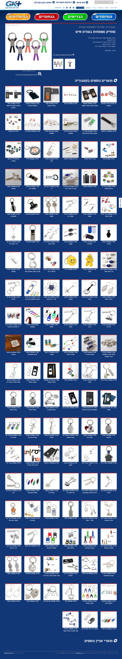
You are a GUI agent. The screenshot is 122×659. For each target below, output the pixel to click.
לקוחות (88, 8)
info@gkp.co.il (79, 653)
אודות (106, 8)
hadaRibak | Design (9, 653)
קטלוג (94, 8)
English (58, 8)
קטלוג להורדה (120, 202)
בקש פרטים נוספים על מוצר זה (63, 55)
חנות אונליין (80, 8)
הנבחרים (100, 8)
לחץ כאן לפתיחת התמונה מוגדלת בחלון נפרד (28, 74)
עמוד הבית (113, 8)
